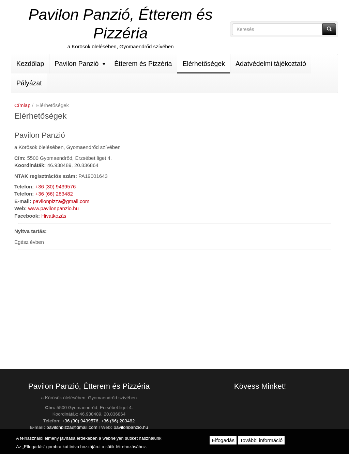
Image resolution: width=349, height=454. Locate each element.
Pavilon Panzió (80, 63)
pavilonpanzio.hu (130, 427)
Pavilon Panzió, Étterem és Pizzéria (120, 24)
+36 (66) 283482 (54, 194)
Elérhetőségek (203, 63)
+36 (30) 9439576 (55, 186)
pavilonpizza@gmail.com (61, 201)
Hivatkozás (53, 216)
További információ (261, 440)
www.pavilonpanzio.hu (53, 208)
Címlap (22, 105)
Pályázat (29, 83)
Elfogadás (223, 440)
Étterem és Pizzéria (143, 63)
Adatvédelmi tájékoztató (271, 63)
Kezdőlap (30, 63)
